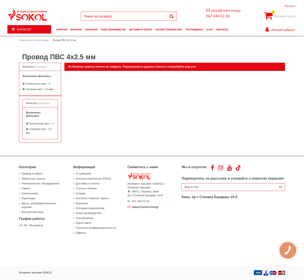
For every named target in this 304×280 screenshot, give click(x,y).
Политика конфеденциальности (96, 227)
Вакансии (82, 203)
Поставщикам (84, 218)
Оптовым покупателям (90, 208)
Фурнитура (28, 198)
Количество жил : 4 (38, 83)
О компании (83, 173)
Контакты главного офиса (92, 198)
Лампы (26, 188)
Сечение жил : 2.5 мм (39, 89)
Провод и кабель (32, 173)
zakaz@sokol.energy (226, 10)
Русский (291, 6)
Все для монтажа (32, 212)
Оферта (81, 232)
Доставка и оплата (87, 183)
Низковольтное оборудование (40, 183)
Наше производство (88, 213)
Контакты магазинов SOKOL (94, 178)
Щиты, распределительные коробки (39, 205)
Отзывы (81, 193)
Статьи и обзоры (86, 188)
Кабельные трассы (33, 178)
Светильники (30, 193)
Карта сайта (83, 223)
